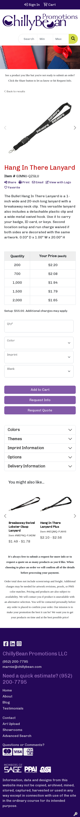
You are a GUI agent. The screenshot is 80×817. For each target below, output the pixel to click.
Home (7, 690)
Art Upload (11, 724)
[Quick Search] (27, 39)
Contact (9, 718)
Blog (6, 702)
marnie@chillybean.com (22, 667)
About (7, 696)
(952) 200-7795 (15, 661)
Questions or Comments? (23, 745)
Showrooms (12, 730)
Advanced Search (17, 736)
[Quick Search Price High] (61, 39)
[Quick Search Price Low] (45, 39)
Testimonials (13, 708)
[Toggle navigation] (6, 39)
